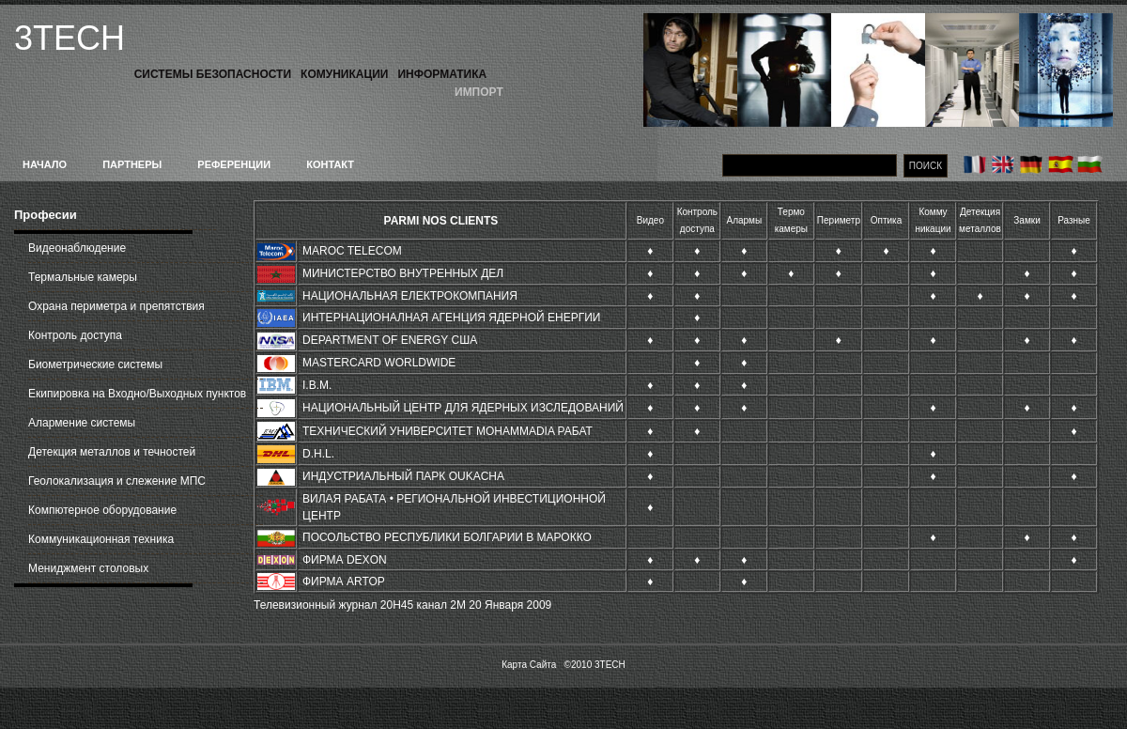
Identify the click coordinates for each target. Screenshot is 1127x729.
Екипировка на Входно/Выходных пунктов (137, 393)
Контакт (330, 164)
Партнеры (132, 164)
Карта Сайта (529, 664)
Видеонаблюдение (77, 248)
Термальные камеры (82, 277)
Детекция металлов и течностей (111, 451)
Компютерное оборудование (102, 510)
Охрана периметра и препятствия (116, 306)
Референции (233, 164)
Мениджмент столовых (88, 568)
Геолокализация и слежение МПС (117, 481)
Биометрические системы (95, 364)
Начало (45, 164)
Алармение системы (81, 422)
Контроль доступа (75, 335)
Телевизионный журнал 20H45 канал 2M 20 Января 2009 (402, 605)
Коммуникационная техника (101, 539)
